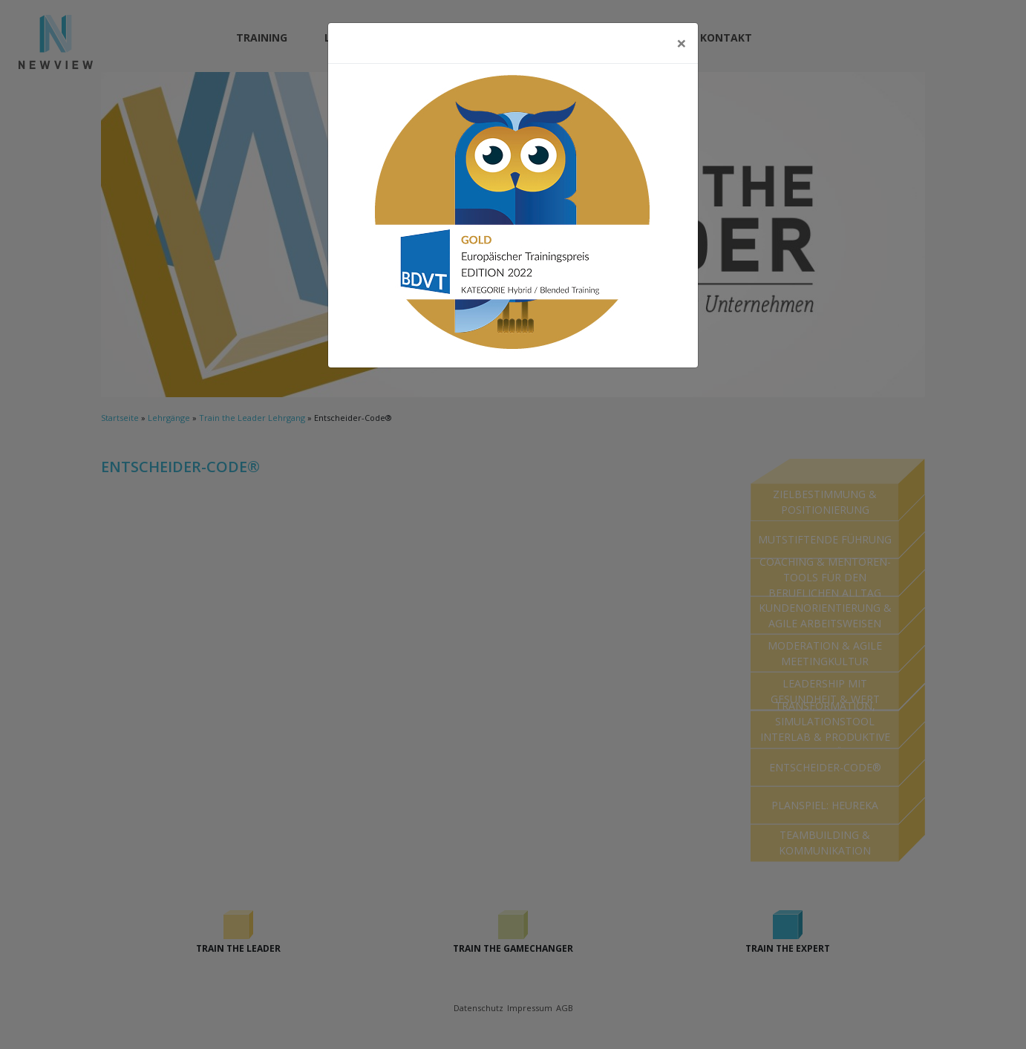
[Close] (681, 43)
